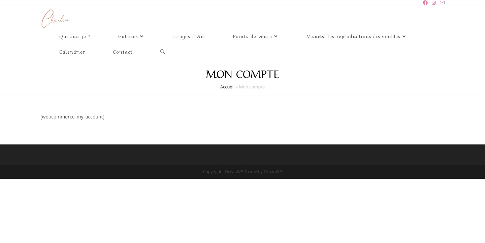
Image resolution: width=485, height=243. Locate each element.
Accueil (227, 87)
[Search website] (163, 51)
